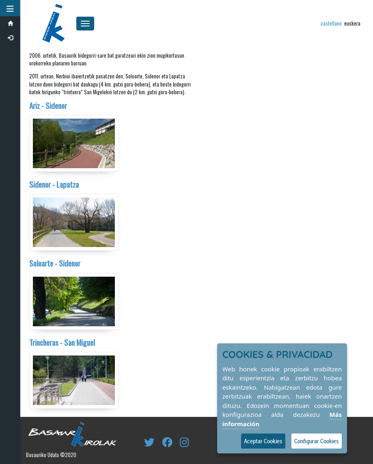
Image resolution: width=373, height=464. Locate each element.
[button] (10, 8)
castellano (331, 23)
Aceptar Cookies (263, 441)
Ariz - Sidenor (48, 105)
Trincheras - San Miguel (62, 342)
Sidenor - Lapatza (54, 184)
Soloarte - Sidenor (54, 263)
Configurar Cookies (316, 441)
